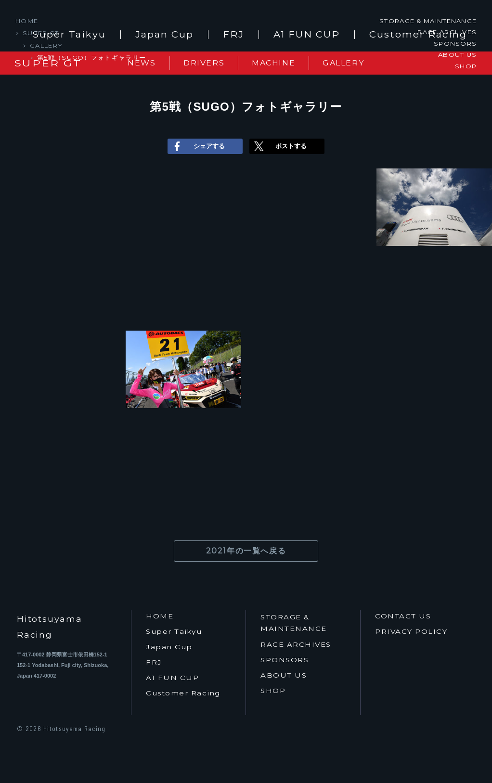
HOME (26, 20)
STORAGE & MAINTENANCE (428, 20)
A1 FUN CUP (306, 34)
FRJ (233, 34)
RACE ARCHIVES (447, 31)
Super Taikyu (174, 632)
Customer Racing (183, 693)
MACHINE (273, 63)
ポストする (279, 146)
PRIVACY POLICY (411, 632)
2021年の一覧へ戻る (246, 550)
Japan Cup (164, 34)
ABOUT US (457, 54)
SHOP (466, 65)
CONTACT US (403, 616)
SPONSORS (455, 43)
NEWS (141, 63)
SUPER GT (41, 32)
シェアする (197, 146)
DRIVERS (203, 63)
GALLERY (46, 45)
